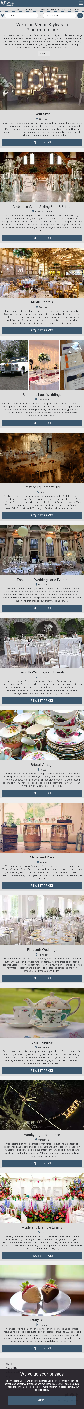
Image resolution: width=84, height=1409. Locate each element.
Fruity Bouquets (42, 1320)
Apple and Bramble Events (42, 1227)
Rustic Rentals (42, 302)
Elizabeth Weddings (42, 950)
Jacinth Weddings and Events (42, 672)
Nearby (42, 54)
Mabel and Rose (42, 857)
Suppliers (21, 9)
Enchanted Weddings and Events (42, 580)
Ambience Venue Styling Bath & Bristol (42, 207)
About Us (10, 1364)
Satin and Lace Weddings (42, 395)
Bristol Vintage (42, 765)
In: (40, 15)
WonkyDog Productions (42, 1135)
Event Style (42, 114)
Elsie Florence (42, 1042)
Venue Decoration (35, 9)
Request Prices (42, 142)
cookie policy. (42, 1390)
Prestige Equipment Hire (42, 487)
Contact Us (11, 1368)
